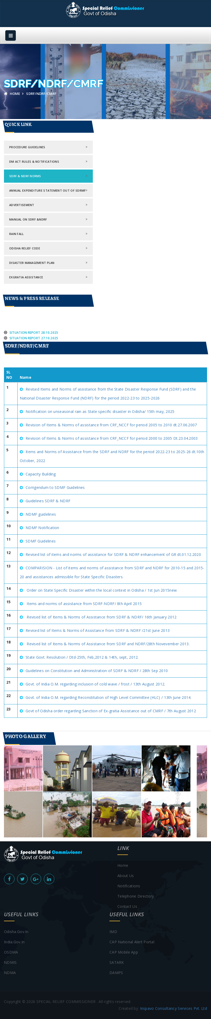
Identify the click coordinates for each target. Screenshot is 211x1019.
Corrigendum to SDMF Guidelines (55, 487)
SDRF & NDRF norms (25, 176)
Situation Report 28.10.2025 (34, 335)
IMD (113, 931)
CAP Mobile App (123, 952)
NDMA (10, 972)
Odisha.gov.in (16, 931)
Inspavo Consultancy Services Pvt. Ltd (173, 1008)
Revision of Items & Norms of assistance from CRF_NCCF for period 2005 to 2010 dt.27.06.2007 (111, 424)
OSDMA (11, 952)
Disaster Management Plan (32, 263)
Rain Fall (16, 234)
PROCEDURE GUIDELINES (27, 147)
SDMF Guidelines (41, 541)
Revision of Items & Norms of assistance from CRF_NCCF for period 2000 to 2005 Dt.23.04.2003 (112, 438)
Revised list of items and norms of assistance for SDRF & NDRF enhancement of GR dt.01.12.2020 (113, 554)
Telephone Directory (135, 896)
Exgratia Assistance (26, 277)
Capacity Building (41, 474)
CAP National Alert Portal (131, 941)
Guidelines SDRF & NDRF (48, 500)
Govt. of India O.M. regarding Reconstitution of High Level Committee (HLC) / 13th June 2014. (108, 697)
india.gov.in (14, 941)
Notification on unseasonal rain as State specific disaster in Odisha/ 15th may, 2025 (100, 411)
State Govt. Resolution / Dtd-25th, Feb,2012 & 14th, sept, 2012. (82, 657)
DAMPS (116, 972)
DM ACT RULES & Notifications (34, 161)
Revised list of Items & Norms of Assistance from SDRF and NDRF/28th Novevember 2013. (108, 643)
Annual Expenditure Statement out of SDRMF (47, 190)
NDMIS (10, 962)
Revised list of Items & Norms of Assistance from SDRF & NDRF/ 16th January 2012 (101, 617)
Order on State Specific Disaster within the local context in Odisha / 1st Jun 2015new (101, 590)
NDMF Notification (42, 527)
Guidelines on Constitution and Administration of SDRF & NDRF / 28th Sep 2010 (97, 670)
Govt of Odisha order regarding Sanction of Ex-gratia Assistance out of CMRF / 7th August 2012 (111, 710)
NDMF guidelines (41, 514)
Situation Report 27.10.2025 (34, 340)
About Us (125, 875)
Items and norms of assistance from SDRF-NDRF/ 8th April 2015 (84, 603)
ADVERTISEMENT (21, 205)
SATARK (116, 962)
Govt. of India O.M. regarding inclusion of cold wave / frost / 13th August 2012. (95, 684)
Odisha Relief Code (24, 248)
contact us (127, 906)
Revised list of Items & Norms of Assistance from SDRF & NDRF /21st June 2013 (98, 630)
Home (12, 93)
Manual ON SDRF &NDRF (28, 219)
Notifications (128, 885)
